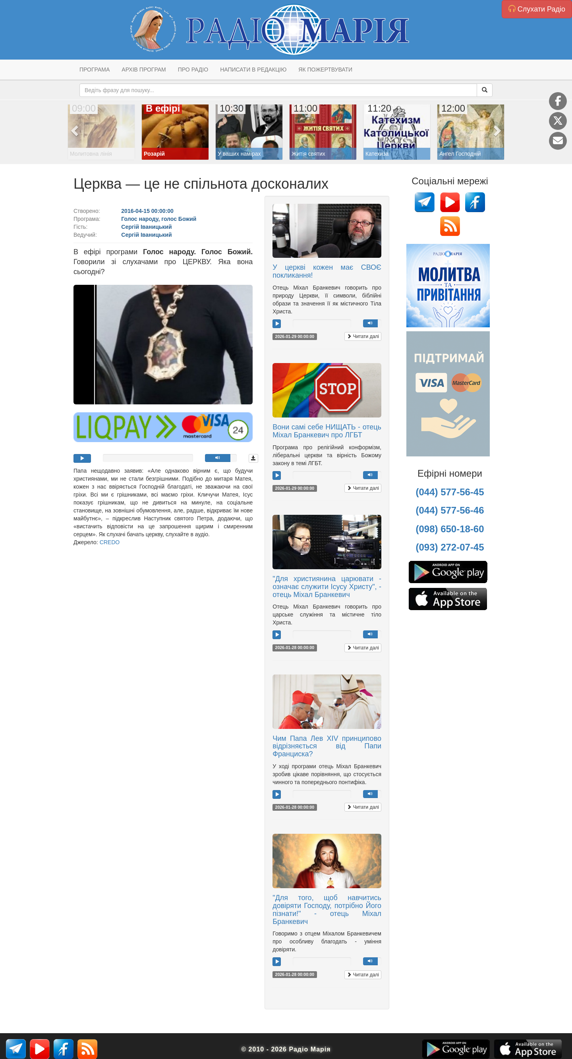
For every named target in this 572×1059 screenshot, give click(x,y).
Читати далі (363, 336)
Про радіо (193, 69)
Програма (94, 69)
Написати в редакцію (253, 69)
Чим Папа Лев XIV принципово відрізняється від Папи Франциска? (326, 746)
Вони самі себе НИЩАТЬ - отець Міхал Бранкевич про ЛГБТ (326, 431)
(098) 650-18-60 (449, 529)
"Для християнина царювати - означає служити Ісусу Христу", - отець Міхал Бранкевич (326, 587)
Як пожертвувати (325, 69)
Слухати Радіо (536, 9)
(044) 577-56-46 (449, 510)
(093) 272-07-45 (449, 547)
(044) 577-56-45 (449, 492)
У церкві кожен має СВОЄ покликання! (326, 271)
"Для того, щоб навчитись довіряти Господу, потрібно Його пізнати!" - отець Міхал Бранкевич (326, 909)
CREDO (110, 542)
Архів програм (144, 69)
